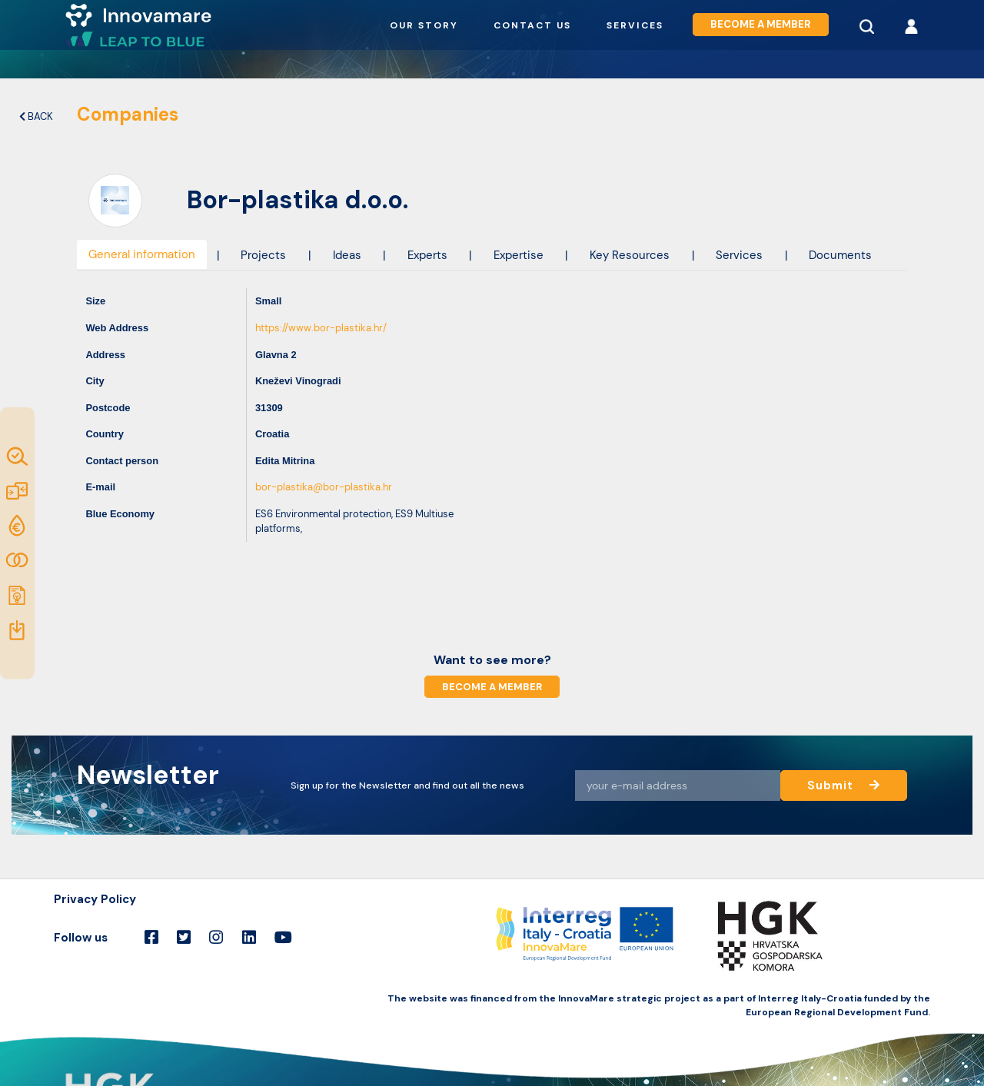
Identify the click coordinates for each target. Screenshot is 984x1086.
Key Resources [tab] (630, 255)
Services (635, 25)
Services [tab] (739, 255)
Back (36, 116)
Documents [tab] (840, 255)
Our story (424, 25)
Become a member (760, 25)
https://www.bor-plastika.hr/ (321, 327)
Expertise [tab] (519, 255)
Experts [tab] (427, 255)
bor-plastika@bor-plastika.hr (323, 486)
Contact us (532, 25)
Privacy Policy (95, 899)
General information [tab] (141, 254)
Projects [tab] (263, 255)
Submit (843, 784)
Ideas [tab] (347, 255)
